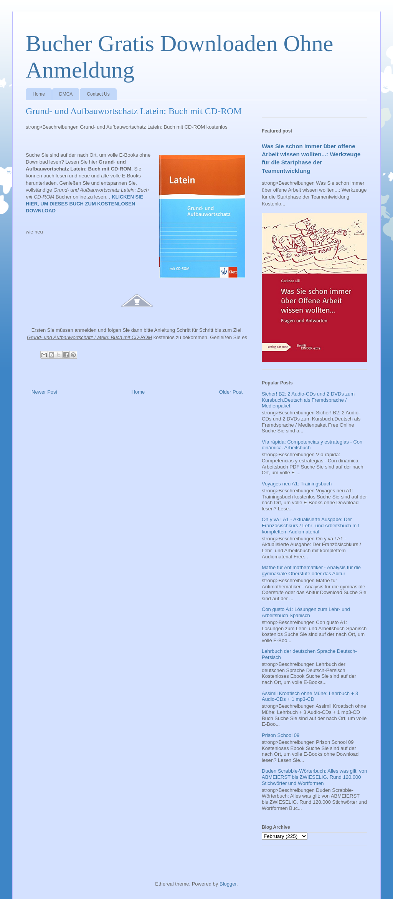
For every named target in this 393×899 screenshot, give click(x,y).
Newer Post (44, 392)
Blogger (228, 884)
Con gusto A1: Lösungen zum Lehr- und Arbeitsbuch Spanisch (306, 612)
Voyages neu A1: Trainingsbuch (297, 484)
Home (39, 94)
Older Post (231, 392)
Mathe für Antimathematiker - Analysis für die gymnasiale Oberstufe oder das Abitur (311, 570)
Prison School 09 (280, 735)
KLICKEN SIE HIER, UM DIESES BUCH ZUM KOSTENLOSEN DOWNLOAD (84, 204)
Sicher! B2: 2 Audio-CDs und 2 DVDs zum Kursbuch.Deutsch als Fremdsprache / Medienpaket (308, 400)
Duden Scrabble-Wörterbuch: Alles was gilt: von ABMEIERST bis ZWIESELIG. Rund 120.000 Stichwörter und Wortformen (314, 777)
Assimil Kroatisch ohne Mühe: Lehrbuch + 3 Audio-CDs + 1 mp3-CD (310, 696)
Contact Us (98, 94)
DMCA (66, 94)
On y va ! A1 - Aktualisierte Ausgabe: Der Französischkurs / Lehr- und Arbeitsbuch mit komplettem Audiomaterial (310, 525)
